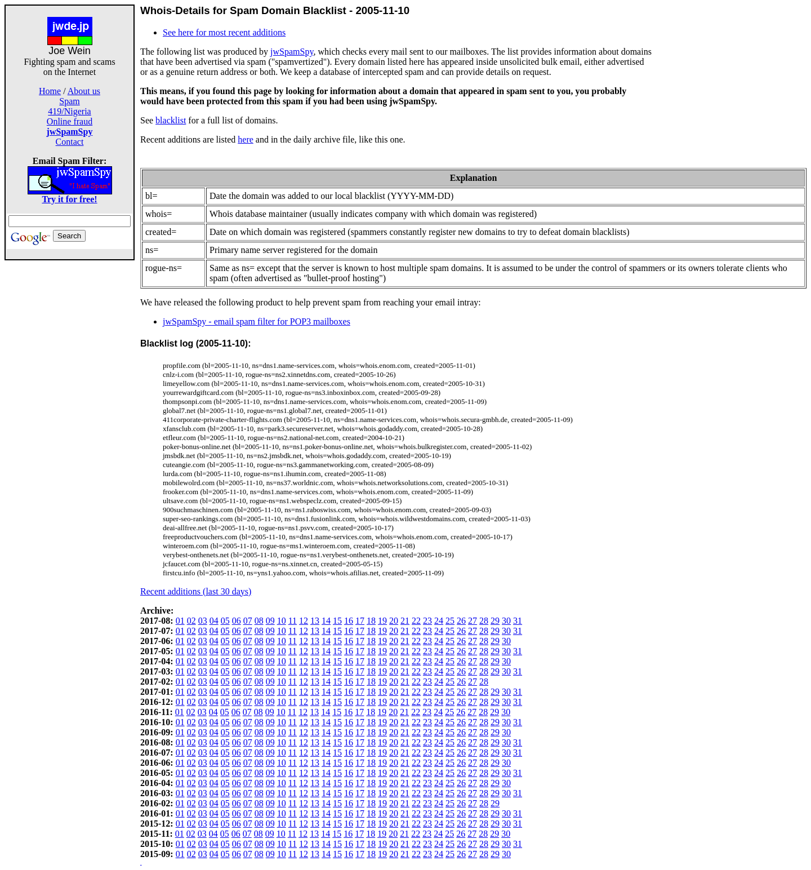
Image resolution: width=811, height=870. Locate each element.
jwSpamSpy (291, 51)
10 (281, 620)
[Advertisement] (70, 429)
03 (202, 620)
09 (270, 620)
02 (191, 620)
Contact (70, 142)
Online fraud (69, 121)
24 (438, 620)
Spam (69, 101)
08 (259, 620)
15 (337, 620)
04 (214, 620)
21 (404, 620)
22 (416, 620)
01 (180, 620)
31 (517, 620)
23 (427, 620)
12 (303, 620)
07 (247, 620)
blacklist (170, 120)
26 (461, 620)
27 (472, 620)
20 (393, 620)
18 (371, 620)
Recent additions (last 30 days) (195, 591)
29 (495, 620)
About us (84, 91)
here (245, 139)
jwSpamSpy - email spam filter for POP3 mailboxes (256, 321)
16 (348, 620)
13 (314, 620)
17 (359, 620)
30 (506, 620)
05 (225, 620)
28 (483, 620)
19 (382, 620)
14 (326, 620)
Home (50, 91)
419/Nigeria (69, 111)
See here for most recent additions (224, 32)
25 (449, 620)
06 (236, 620)
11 (292, 620)
